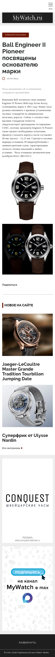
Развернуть (27, 642)
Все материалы (11, 448)
